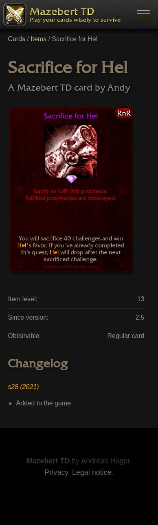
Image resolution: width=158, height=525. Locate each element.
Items (38, 39)
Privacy (56, 472)
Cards (16, 39)
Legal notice (92, 472)
